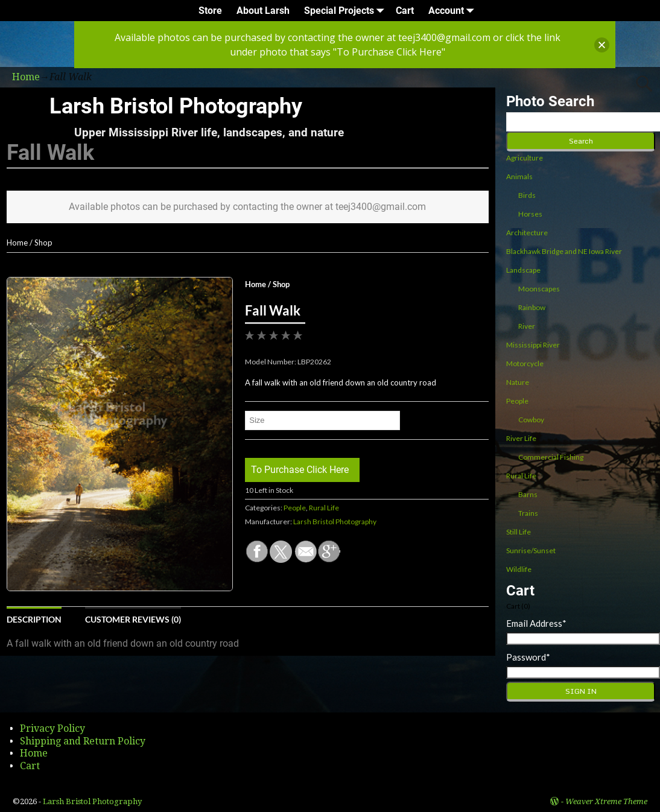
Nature (517, 382)
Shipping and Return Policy (82, 741)
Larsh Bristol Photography (175, 106)
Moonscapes (539, 288)
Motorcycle (525, 363)
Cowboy (531, 419)
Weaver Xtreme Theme (606, 801)
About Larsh (263, 10)
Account (453, 10)
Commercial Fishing (550, 457)
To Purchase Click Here (300, 469)
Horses (530, 213)
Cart (405, 10)
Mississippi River (533, 344)
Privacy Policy (52, 728)
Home (17, 242)
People (295, 507)
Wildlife (518, 569)
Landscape (523, 269)
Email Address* (536, 623)
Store (210, 10)
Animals (519, 176)
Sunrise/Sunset (531, 550)
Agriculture (524, 157)
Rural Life (324, 507)
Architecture (527, 232)
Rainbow (531, 307)
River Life (521, 438)
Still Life (518, 531)
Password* (528, 657)
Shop (43, 242)
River (526, 326)
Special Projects (346, 10)
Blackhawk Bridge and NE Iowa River (564, 251)
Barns (528, 494)
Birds (527, 195)
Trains (528, 513)
